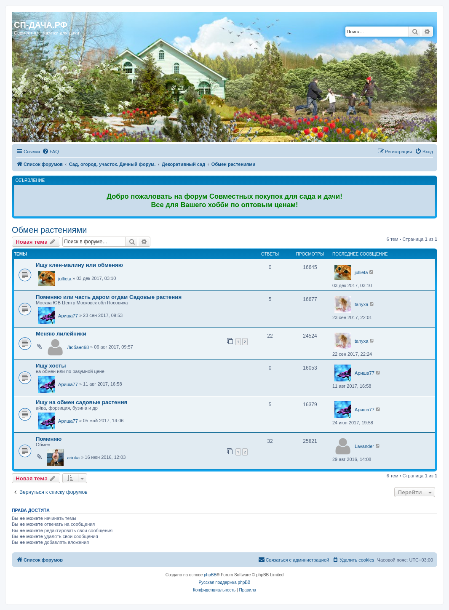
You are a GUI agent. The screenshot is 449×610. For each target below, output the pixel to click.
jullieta (64, 278)
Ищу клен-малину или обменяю (79, 265)
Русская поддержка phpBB (224, 582)
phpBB (210, 575)
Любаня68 (78, 347)
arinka (73, 457)
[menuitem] (50, 152)
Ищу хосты (51, 365)
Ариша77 (68, 315)
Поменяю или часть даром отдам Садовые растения (109, 297)
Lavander (364, 446)
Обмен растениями (49, 229)
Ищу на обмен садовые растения (81, 402)
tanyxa (361, 304)
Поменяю (48, 439)
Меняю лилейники (61, 333)
